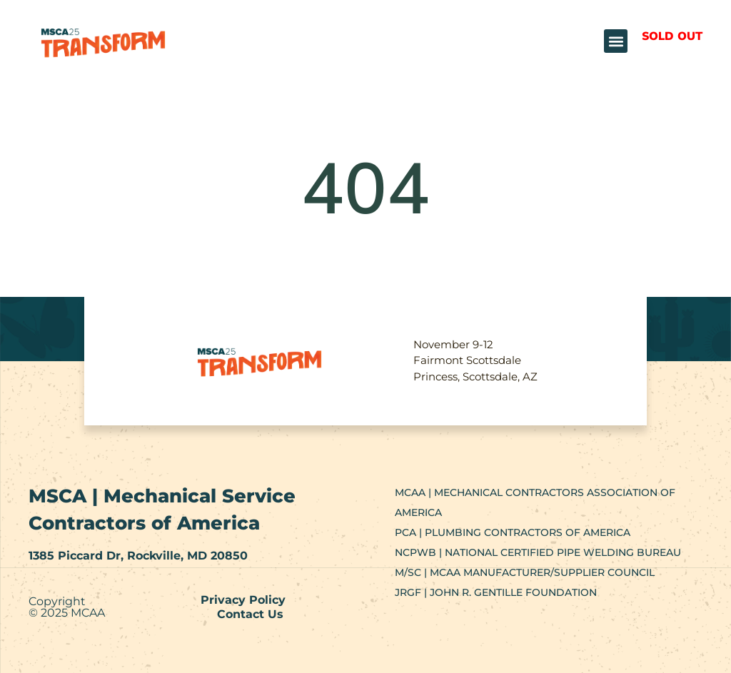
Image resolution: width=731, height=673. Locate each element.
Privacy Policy (243, 600)
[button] (615, 41)
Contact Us (250, 614)
